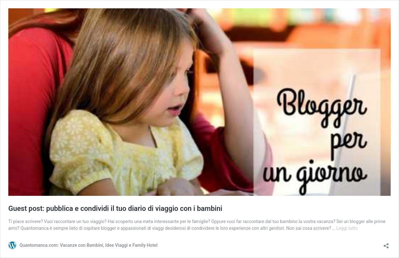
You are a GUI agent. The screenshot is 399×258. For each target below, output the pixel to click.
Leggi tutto (347, 228)
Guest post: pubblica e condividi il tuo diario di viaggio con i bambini (115, 208)
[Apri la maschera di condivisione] (386, 244)
